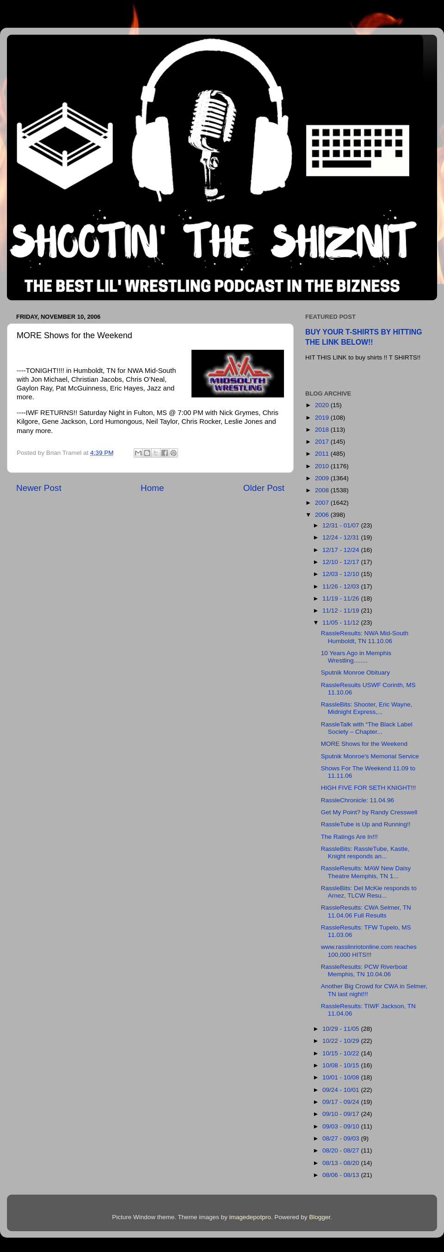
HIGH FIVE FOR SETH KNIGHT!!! (368, 787)
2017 (323, 441)
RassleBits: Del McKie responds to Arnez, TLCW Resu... (369, 892)
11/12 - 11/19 (341, 610)
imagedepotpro (250, 1217)
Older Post (263, 488)
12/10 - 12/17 (341, 561)
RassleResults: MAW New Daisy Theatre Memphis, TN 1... (366, 872)
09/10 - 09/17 (341, 1113)
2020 (323, 405)
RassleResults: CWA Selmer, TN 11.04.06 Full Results (366, 911)
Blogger (319, 1217)
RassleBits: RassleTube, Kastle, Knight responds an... (365, 852)
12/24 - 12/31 (341, 537)
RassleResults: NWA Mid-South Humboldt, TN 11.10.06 (364, 637)
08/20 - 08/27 (341, 1150)
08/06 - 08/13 (341, 1174)
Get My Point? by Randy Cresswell (369, 812)
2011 (323, 453)
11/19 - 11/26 (341, 598)
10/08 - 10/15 (341, 1065)
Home (152, 488)
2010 (323, 466)
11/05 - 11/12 (341, 622)
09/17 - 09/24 (341, 1101)
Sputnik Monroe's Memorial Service (370, 756)
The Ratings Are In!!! (349, 836)
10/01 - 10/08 (341, 1077)
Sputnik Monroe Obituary (355, 672)
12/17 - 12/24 (341, 549)
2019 (323, 417)
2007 (323, 502)
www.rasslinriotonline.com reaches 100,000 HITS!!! (369, 950)
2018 (323, 429)
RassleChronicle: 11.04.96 (357, 800)
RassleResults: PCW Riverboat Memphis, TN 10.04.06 (364, 970)
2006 (323, 514)
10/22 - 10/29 (341, 1040)
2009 (323, 478)
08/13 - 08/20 (341, 1162)
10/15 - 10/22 (341, 1053)
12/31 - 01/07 (341, 525)
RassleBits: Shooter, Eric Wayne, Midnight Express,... (367, 708)
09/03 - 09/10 (341, 1126)
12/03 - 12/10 (341, 573)
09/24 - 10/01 (341, 1089)
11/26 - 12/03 (341, 586)
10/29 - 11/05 (341, 1028)
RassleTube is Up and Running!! (366, 824)
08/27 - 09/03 (341, 1138)
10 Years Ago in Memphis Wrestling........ (356, 657)
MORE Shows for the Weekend (364, 743)
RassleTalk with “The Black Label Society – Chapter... (367, 728)
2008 (323, 490)
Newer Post (39, 488)
